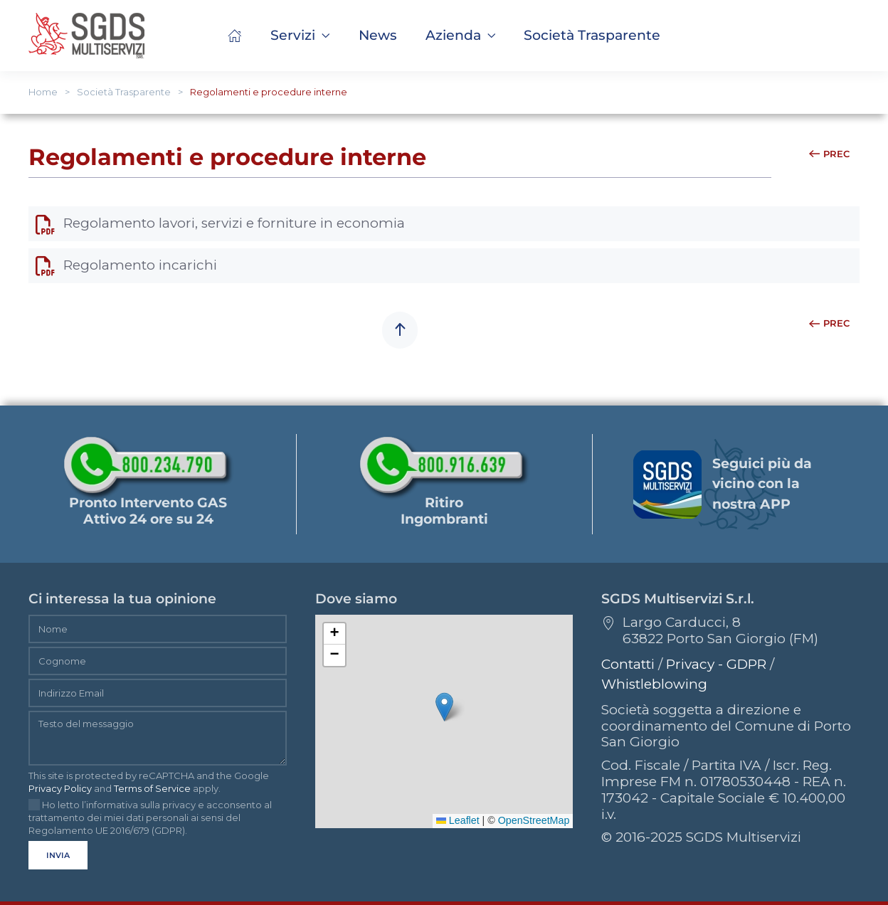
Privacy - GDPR (716, 664)
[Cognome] (157, 661)
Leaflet (458, 820)
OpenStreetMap (534, 820)
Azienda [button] (461, 35)
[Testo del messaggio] (157, 738)
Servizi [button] (300, 35)
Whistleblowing (654, 684)
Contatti (628, 664)
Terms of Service (152, 788)
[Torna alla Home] (86, 35)
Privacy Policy (60, 788)
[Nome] (157, 629)
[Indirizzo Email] (157, 693)
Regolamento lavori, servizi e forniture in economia (220, 223)
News (378, 35)
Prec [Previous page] (829, 153)
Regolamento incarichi (126, 265)
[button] (592, 35)
